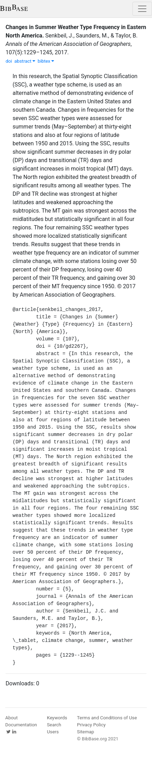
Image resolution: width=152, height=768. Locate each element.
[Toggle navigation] (142, 9)
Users (53, 731)
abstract (24, 61)
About (11, 717)
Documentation (21, 724)
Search (54, 724)
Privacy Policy (91, 724)
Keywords (57, 717)
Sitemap (85, 731)
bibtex (46, 61)
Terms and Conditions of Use (107, 717)
